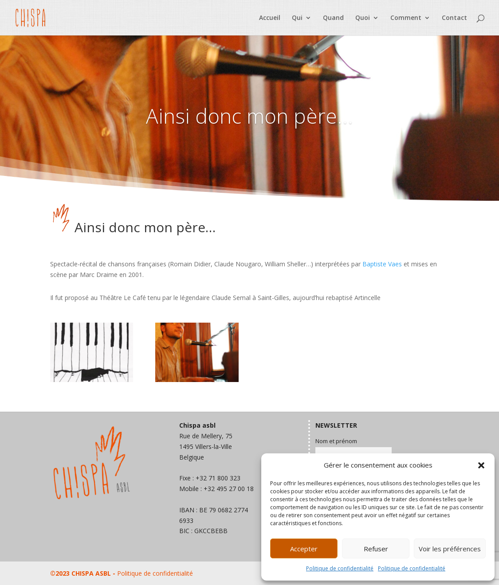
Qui (297, 18)
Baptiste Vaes (382, 264)
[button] (481, 465)
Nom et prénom (336, 441)
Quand (333, 18)
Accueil (269, 18)
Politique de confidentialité (339, 568)
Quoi (362, 18)
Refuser (376, 548)
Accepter (304, 548)
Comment (405, 18)
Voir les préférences (450, 548)
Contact (454, 18)
